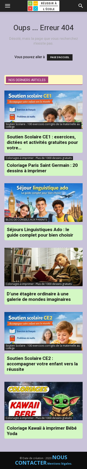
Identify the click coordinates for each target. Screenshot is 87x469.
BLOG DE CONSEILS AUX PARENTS (26, 219)
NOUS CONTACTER (41, 459)
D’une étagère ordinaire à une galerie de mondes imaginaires (39, 296)
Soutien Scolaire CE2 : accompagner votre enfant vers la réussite (42, 364)
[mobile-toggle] (7, 6)
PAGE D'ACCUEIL (59, 57)
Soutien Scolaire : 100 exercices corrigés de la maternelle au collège (43, 125)
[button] (81, 6)
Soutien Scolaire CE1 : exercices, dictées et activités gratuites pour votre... (42, 142)
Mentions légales (59, 464)
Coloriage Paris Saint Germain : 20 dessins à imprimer (42, 168)
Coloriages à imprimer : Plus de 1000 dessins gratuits (39, 158)
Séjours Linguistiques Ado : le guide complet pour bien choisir (40, 232)
